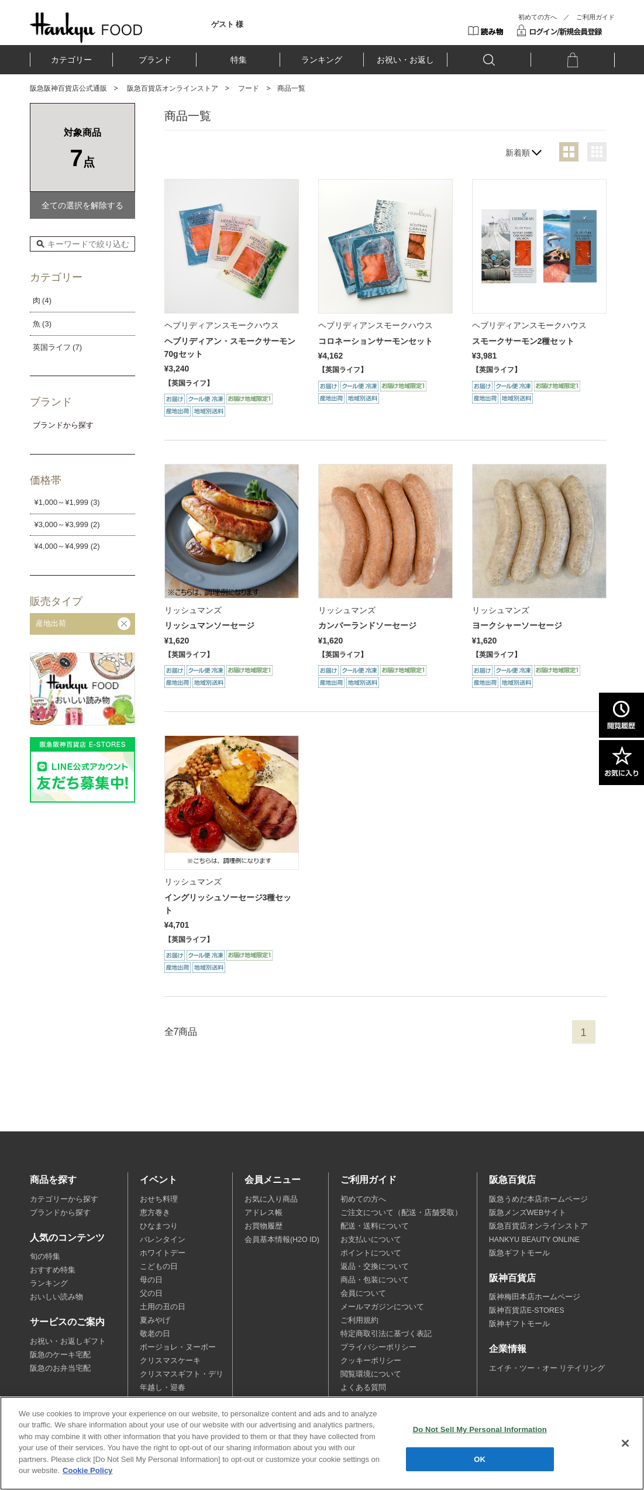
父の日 (151, 1293)
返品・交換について (374, 1266)
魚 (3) (42, 323)
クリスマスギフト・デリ (181, 1374)
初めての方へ (537, 16)
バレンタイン (162, 1240)
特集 (238, 59)
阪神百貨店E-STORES (526, 1310)
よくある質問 (363, 1388)
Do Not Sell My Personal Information (480, 1429)
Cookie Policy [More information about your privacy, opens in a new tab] (87, 1470)
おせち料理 (159, 1199)
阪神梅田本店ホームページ (534, 1297)
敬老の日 (155, 1334)
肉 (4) (42, 300)
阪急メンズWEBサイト (527, 1213)
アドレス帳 (263, 1213)
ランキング (321, 59)
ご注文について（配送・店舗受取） (401, 1213)
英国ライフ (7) (57, 347)
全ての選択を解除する (82, 205)
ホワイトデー (162, 1253)
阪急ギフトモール (519, 1253)
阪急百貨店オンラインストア (172, 88)
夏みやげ (155, 1320)
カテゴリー (71, 59)
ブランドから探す (60, 1213)
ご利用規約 (359, 1320)
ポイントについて (370, 1253)
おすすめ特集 (52, 1270)
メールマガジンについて (382, 1307)
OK (479, 1458)
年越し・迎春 (162, 1388)
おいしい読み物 (56, 1297)
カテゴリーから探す (64, 1199)
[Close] (625, 1443)
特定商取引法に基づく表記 (386, 1334)
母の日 (151, 1280)
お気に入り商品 (271, 1199)
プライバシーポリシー (378, 1347)
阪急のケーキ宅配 (60, 1355)
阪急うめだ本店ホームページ (538, 1199)
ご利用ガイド (595, 16)
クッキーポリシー (370, 1361)
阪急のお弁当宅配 (60, 1368)
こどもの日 (159, 1266)
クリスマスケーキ (170, 1361)
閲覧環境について (370, 1374)
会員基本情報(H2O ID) (281, 1240)
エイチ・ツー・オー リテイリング (547, 1368)
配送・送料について (374, 1226)
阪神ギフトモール (519, 1324)
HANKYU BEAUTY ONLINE (534, 1240)
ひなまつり (159, 1226)
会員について (363, 1293)
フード (248, 88)
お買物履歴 (263, 1226)
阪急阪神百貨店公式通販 (68, 88)
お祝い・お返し (405, 59)
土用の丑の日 (162, 1307)
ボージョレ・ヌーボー (178, 1347)
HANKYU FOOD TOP (86, 27)
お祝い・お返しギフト (68, 1341)
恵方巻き (155, 1213)
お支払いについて (370, 1240)
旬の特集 (45, 1256)
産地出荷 (51, 623)
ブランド (155, 59)
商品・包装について (374, 1280)
